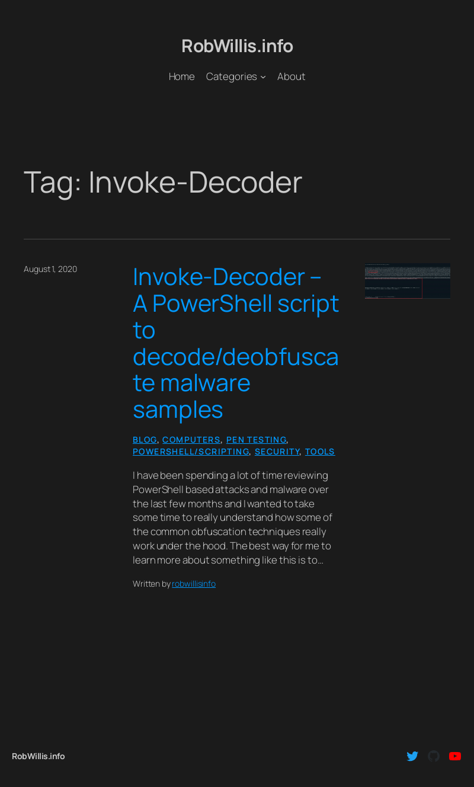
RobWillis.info (237, 45)
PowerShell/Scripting (191, 451)
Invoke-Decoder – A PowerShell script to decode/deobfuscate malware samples (236, 342)
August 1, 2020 (50, 268)
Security (277, 451)
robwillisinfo (194, 583)
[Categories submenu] (263, 76)
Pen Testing (256, 439)
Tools (320, 451)
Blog (145, 439)
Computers (191, 439)
